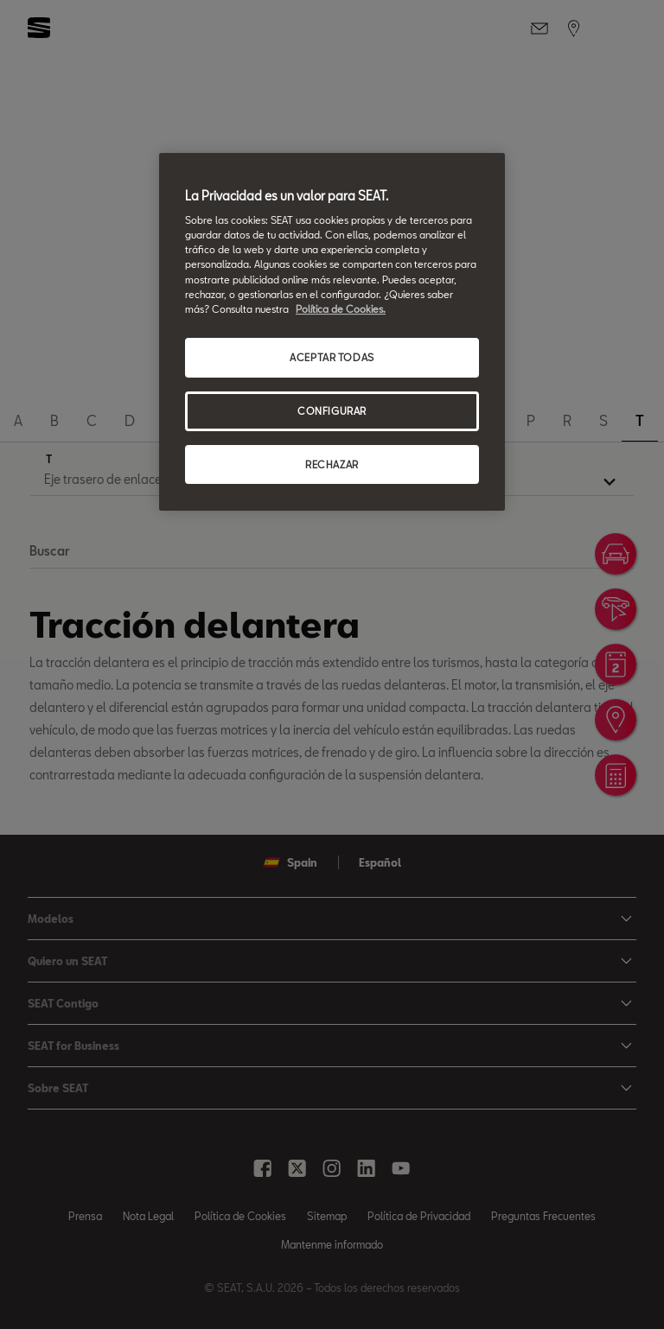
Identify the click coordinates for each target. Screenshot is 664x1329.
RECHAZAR (332, 464)
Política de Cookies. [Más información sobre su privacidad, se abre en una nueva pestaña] (341, 309)
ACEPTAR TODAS (332, 357)
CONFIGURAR (332, 411)
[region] (332, 332)
